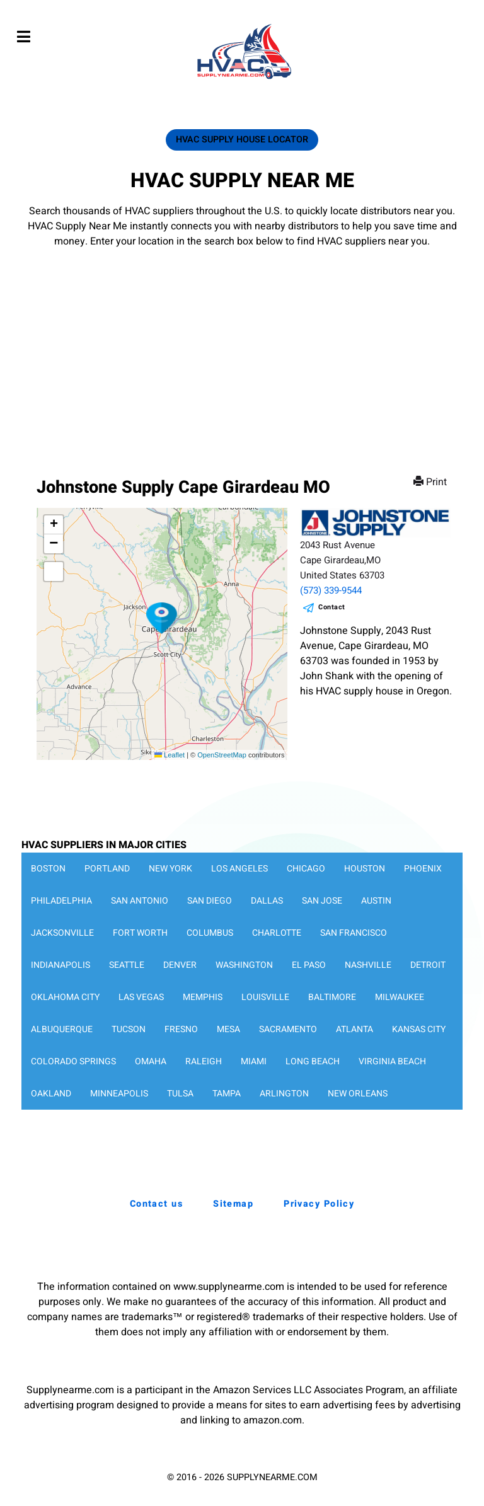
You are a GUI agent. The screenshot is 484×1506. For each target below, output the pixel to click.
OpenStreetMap (221, 755)
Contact (331, 607)
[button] (162, 618)
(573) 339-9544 (331, 590)
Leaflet (169, 755)
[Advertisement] (242, 343)
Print (431, 482)
